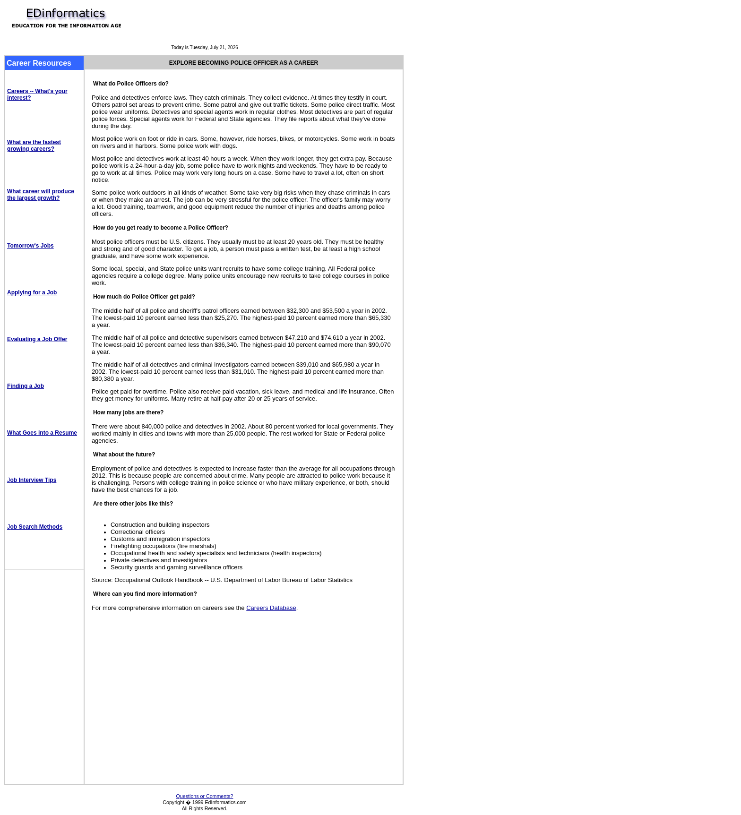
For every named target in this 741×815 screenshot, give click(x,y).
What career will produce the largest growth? (40, 194)
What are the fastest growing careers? (34, 145)
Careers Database (271, 607)
